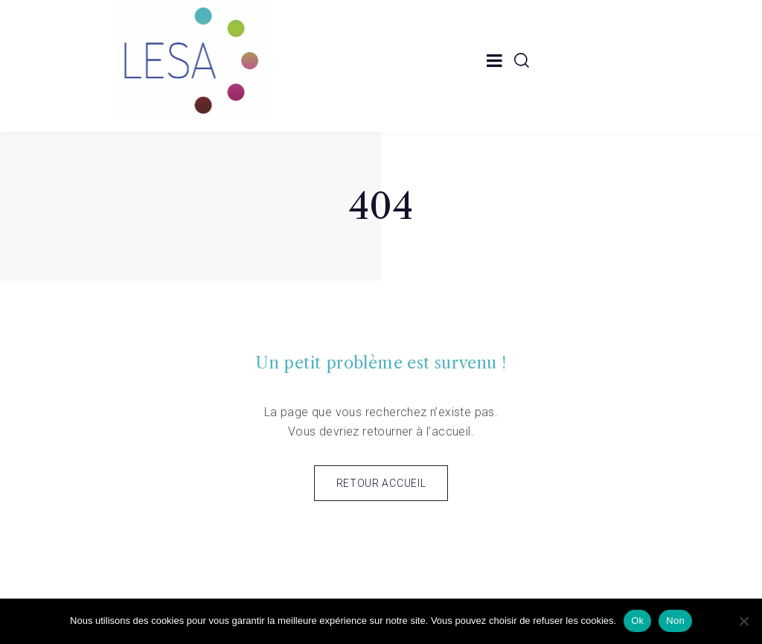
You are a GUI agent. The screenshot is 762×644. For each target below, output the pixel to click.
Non (675, 620)
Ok (637, 620)
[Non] (743, 620)
